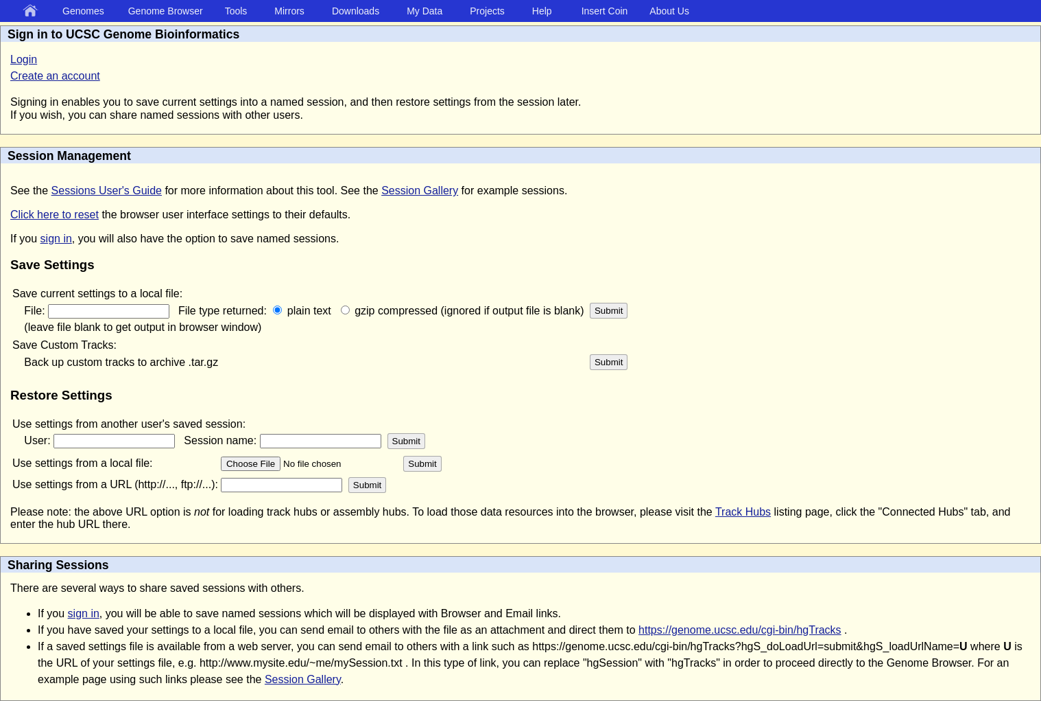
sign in (56, 238)
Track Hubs (743, 512)
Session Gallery (419, 190)
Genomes (83, 10)
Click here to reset (54, 214)
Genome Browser (165, 10)
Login (23, 59)
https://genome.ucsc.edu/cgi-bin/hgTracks (739, 630)
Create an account (55, 76)
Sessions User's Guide (106, 190)
